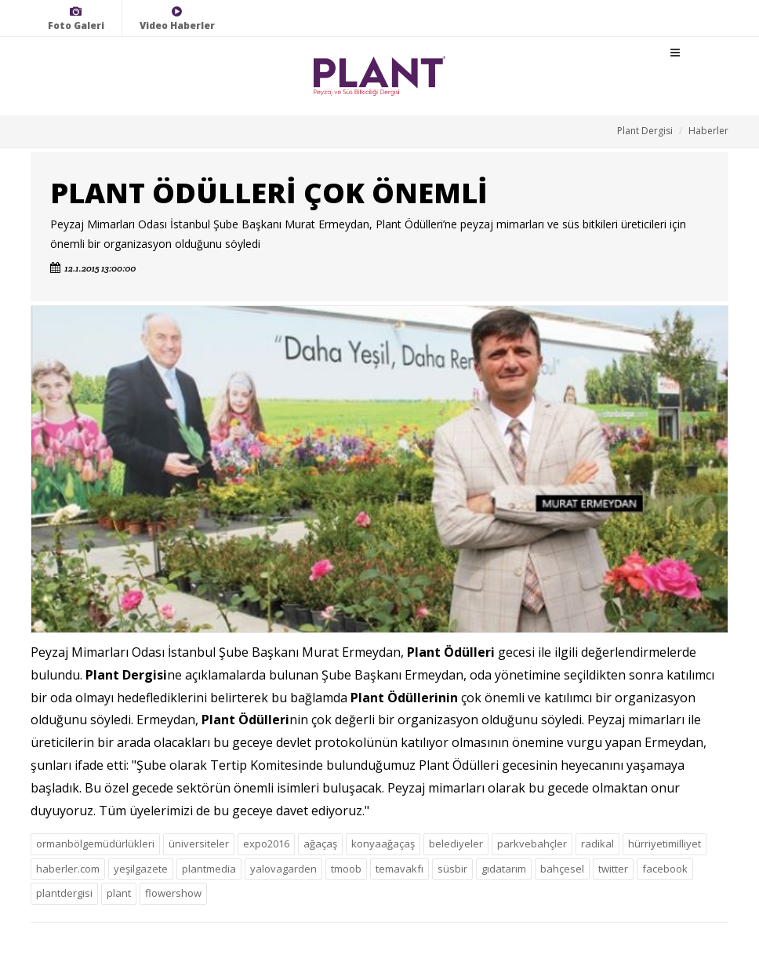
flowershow (173, 893)
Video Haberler (177, 18)
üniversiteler (199, 843)
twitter (613, 869)
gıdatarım (503, 869)
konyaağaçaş (383, 843)
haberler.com (68, 869)
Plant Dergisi (645, 130)
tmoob (346, 869)
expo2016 (266, 843)
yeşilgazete (141, 869)
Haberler (708, 130)
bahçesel (562, 869)
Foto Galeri (76, 18)
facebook (665, 869)
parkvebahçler (532, 843)
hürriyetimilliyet (664, 843)
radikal (597, 843)
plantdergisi (64, 893)
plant (119, 893)
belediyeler (456, 843)
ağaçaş (320, 843)
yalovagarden (283, 869)
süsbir (452, 869)
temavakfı (399, 869)
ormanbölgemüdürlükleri (95, 843)
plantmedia (209, 869)
